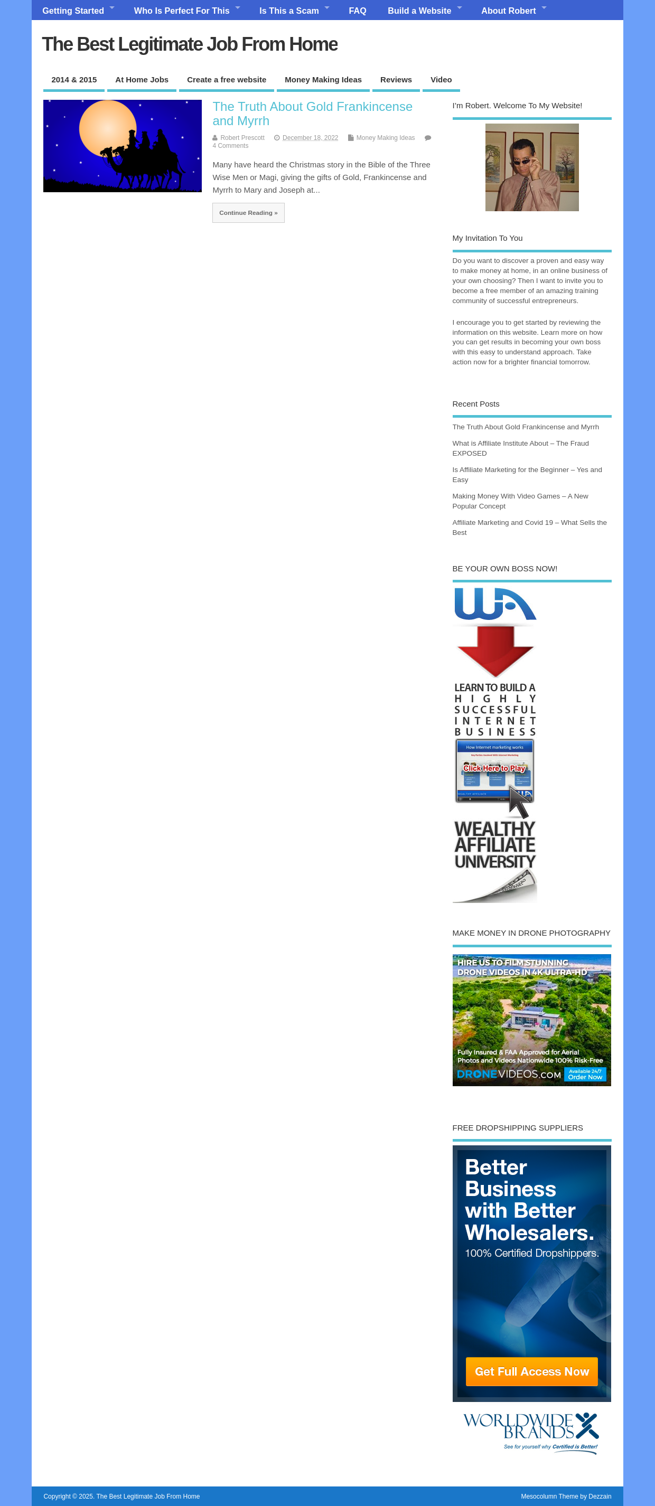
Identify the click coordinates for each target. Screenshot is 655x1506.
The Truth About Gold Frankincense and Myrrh (312, 113)
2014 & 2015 (74, 79)
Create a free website (226, 79)
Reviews (396, 79)
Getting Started (73, 10)
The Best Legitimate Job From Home (190, 44)
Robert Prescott (242, 138)
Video (441, 79)
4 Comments (230, 145)
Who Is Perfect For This (182, 10)
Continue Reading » (248, 212)
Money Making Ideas (323, 79)
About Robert (508, 10)
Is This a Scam (289, 10)
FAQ (358, 10)
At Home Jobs (142, 79)
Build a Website (419, 10)
